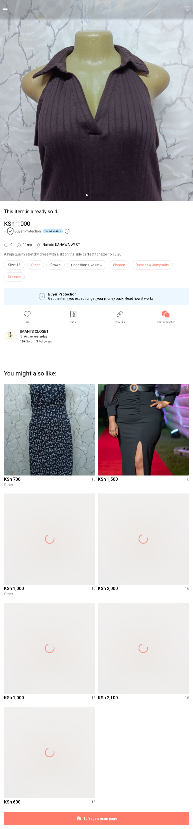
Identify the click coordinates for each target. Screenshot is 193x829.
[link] (166, 317)
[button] (27, 317)
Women (119, 265)
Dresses (14, 277)
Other (35, 265)
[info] (88, 266)
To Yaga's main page (96, 818)
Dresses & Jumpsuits (152, 265)
